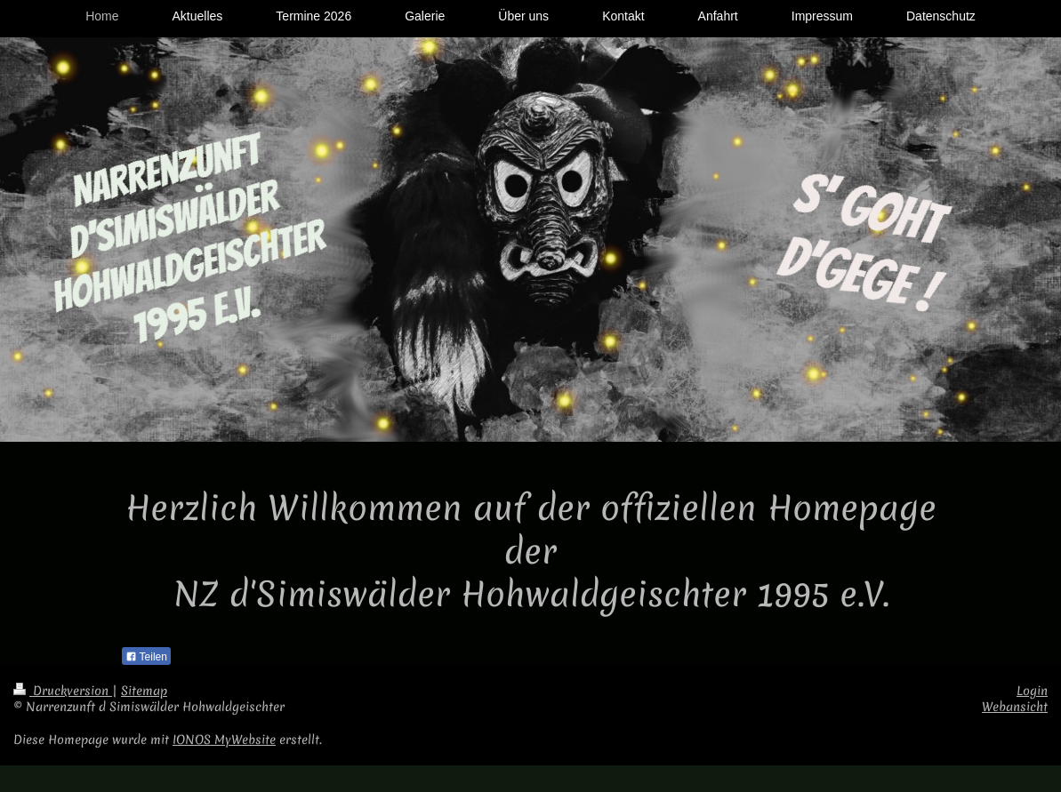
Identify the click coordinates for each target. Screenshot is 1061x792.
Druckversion (62, 691)
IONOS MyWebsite (224, 740)
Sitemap (144, 691)
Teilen (146, 657)
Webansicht (1015, 707)
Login (1032, 691)
